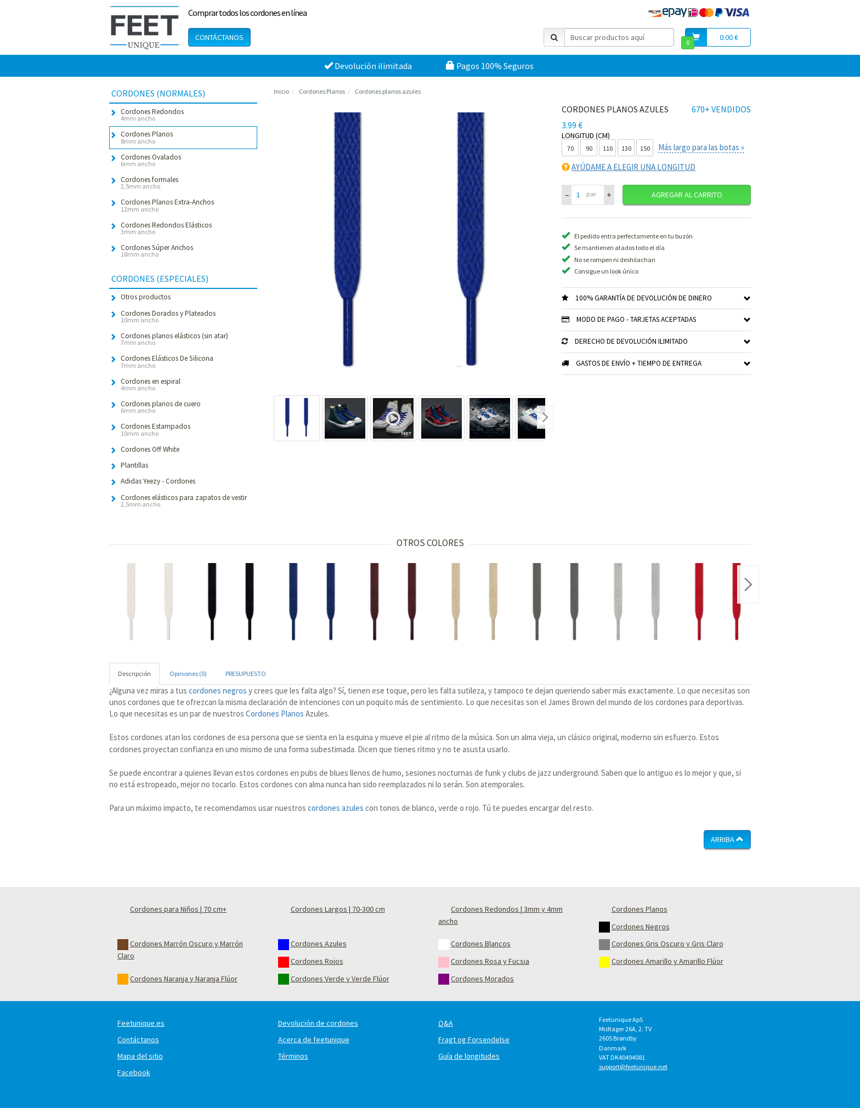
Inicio (281, 91)
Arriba (727, 839)
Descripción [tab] (134, 673)
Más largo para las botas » (701, 147)
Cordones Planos (322, 91)
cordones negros (218, 690)
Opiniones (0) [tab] (188, 673)
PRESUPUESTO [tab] (245, 673)
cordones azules (336, 808)
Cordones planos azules (388, 91)
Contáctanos (219, 37)
